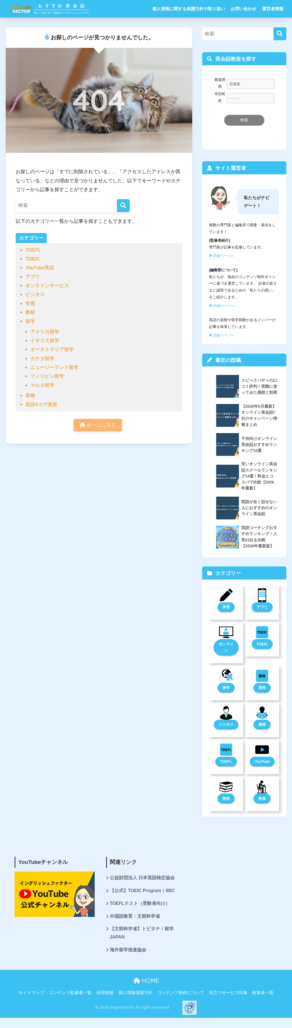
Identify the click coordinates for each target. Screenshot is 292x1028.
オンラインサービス (47, 285)
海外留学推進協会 (128, 951)
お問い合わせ (243, 8)
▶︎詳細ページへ (222, 256)
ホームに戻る (98, 425)
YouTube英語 (39, 267)
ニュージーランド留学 (54, 367)
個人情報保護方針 (135, 994)
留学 (30, 321)
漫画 (262, 725)
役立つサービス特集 (228, 994)
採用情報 (104, 994)
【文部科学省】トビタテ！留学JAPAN (142, 934)
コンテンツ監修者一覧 (70, 994)
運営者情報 (272, 8)
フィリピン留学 (47, 376)
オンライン (226, 647)
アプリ (32, 277)
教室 (262, 799)
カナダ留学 (42, 358)
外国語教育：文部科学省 (135, 917)
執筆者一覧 (262, 994)
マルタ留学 (42, 385)
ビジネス (35, 294)
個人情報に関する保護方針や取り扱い (188, 8)
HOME (146, 982)
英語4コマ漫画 (41, 404)
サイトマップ (31, 994)
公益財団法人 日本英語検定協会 (142, 878)
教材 (30, 312)
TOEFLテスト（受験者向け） (140, 904)
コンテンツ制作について (180, 994)
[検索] (123, 205)
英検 (30, 395)
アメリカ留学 (44, 331)
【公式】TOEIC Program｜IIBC (142, 891)
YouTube (262, 762)
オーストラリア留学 (52, 349)
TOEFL (33, 250)
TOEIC (32, 259)
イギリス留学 (44, 340)
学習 (30, 303)
